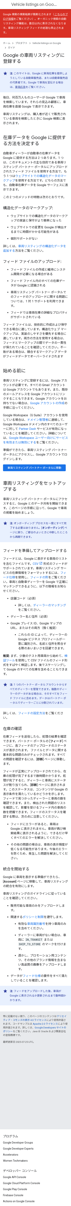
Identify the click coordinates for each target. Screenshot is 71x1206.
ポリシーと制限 (33, 917)
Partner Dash (27, 429)
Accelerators (10, 1154)
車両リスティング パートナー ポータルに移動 (34, 467)
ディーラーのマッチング (49, 605)
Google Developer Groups (18, 1142)
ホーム (6, 43)
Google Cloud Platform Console (21, 1183)
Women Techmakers (15, 1160)
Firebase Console (13, 1195)
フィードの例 (39, 577)
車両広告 (20, 87)
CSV (35, 564)
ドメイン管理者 (37, 420)
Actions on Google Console (19, 1201)
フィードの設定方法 (31, 713)
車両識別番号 (36, 924)
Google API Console (14, 1177)
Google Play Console (15, 1189)
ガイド (11, 47)
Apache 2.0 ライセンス (45, 1023)
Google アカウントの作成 (47, 403)
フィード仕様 (32, 976)
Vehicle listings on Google (35, 4)
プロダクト (21, 43)
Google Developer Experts (18, 1148)
